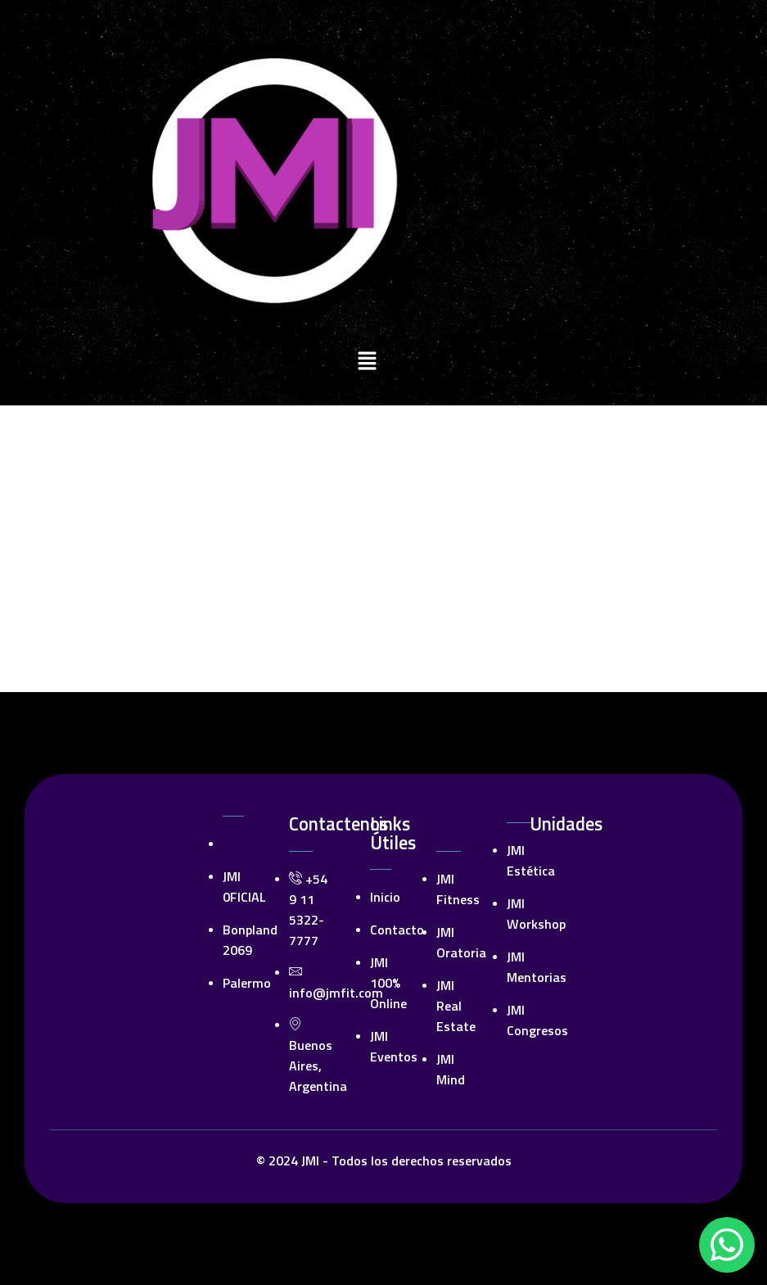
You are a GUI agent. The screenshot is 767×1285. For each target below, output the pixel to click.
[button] (366, 363)
